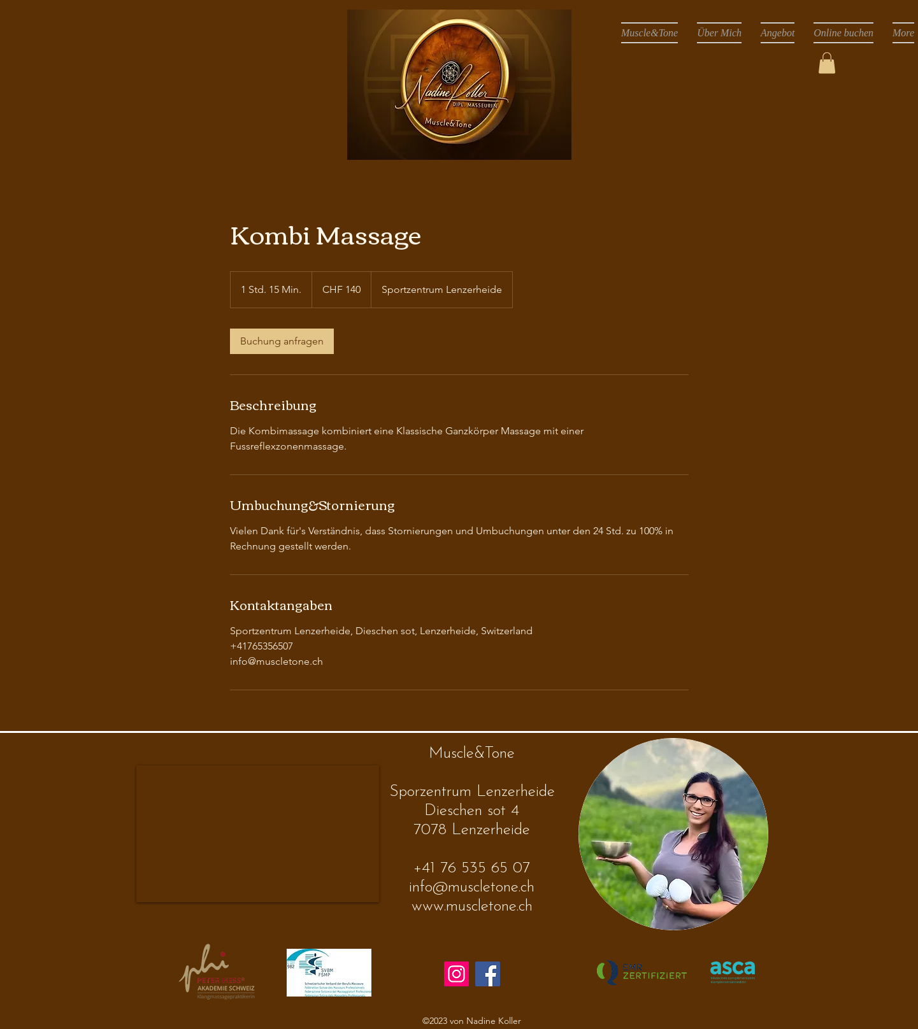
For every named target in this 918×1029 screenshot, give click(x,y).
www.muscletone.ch (472, 906)
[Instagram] (456, 974)
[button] (827, 62)
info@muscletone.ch (471, 887)
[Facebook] (487, 974)
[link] (282, 341)
